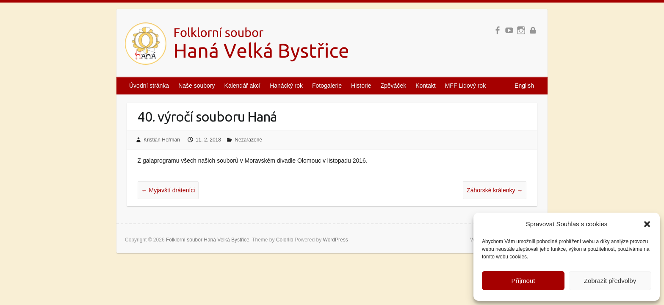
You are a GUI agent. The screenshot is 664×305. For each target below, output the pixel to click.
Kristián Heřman (162, 140)
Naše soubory (196, 85)
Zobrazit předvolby (610, 280)
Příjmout (523, 280)
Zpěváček (394, 85)
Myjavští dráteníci (168, 190)
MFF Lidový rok (465, 85)
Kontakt (425, 85)
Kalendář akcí (242, 85)
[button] (647, 224)
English (524, 85)
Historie (361, 85)
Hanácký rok (286, 85)
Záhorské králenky (495, 190)
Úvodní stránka (149, 85)
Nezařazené (248, 140)
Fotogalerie (327, 85)
